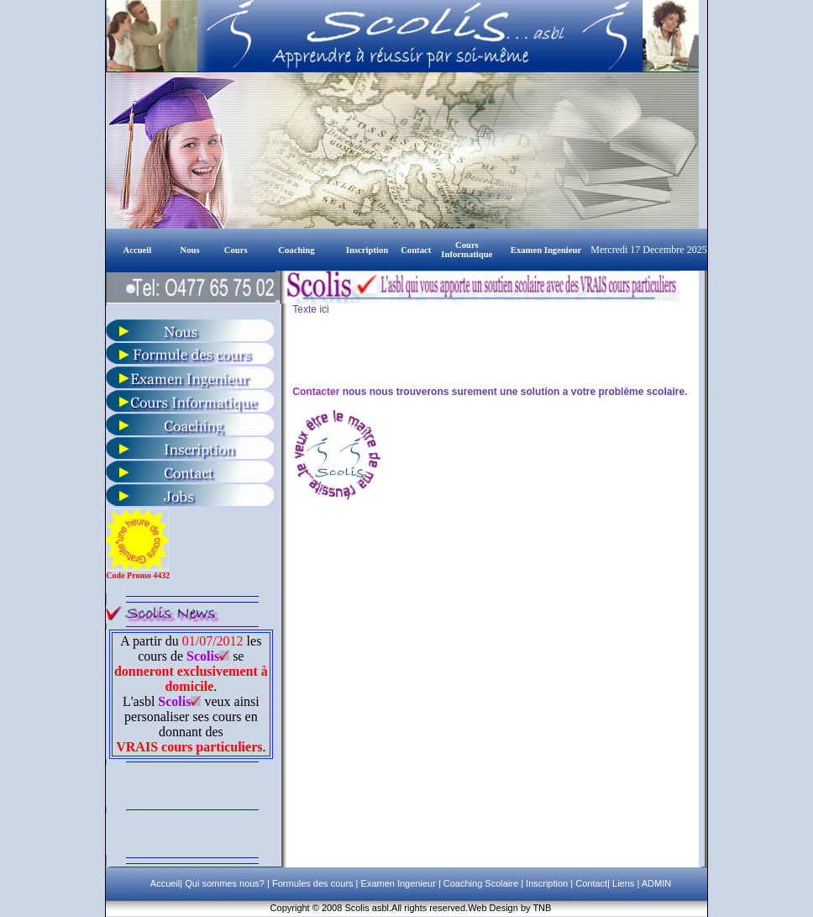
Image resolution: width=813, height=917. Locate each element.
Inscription (545, 883)
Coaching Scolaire (479, 883)
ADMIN (656, 883)
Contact (590, 883)
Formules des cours (313, 883)
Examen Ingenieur (396, 883)
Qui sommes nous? (226, 883)
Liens (623, 883)
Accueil (165, 883)
